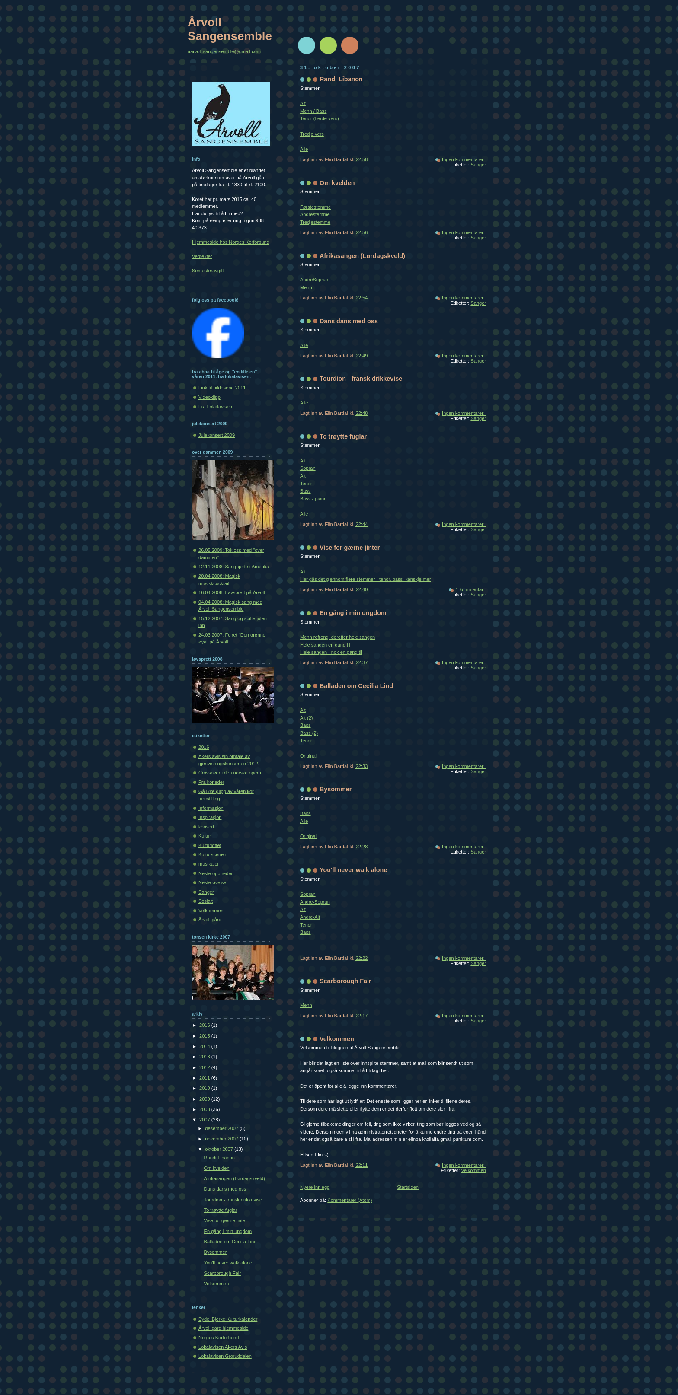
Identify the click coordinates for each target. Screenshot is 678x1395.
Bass (305, 491)
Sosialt (205, 901)
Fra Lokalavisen (215, 406)
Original (308, 755)
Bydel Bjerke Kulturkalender (227, 1319)
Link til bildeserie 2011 (222, 387)
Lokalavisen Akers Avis (222, 1347)
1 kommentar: (470, 589)
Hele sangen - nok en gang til (331, 652)
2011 (205, 1077)
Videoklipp (209, 397)
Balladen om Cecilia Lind (356, 685)
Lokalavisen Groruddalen (225, 1356)
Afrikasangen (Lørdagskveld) (362, 255)
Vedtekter (202, 256)
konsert (206, 826)
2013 (205, 1056)
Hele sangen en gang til (325, 644)
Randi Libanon (341, 79)
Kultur (204, 835)
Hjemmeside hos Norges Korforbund (230, 242)
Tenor (306, 483)
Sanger (478, 164)
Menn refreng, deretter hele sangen (337, 637)
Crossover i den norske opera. (230, 772)
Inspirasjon (209, 817)
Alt (303, 103)
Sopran (308, 468)
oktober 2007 (219, 1149)
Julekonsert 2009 (216, 435)
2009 (205, 1099)
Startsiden (408, 1187)
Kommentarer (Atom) (349, 1200)
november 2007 (222, 1138)
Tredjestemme (315, 222)
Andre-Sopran (315, 902)
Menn (306, 287)
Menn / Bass (313, 111)
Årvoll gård (209, 919)
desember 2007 (222, 1128)
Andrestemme (315, 214)
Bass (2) (309, 733)
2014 (205, 1046)
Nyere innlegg (314, 1187)
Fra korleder (211, 782)
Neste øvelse (212, 882)
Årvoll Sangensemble (230, 29)
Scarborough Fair (345, 981)
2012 (205, 1067)
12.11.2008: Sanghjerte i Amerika (233, 566)
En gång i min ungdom (353, 612)
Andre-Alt (310, 917)
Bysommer (336, 789)
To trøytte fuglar (343, 436)
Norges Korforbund (218, 1337)
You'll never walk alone (353, 869)
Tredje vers (312, 134)
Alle (304, 149)
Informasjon (211, 808)
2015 (205, 1035)
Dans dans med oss (349, 321)
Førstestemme (315, 207)
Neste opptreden (216, 873)
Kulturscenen (212, 854)
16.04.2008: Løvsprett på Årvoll (231, 592)
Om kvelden (337, 182)
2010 (205, 1088)
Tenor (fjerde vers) (319, 118)
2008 (205, 1109)
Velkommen (337, 1038)
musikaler (208, 863)
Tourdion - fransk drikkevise (361, 378)
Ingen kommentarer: (464, 159)
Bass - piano (313, 498)
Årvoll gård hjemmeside (223, 1328)
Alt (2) (306, 717)
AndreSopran (314, 279)
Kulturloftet (209, 845)
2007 (205, 1119)
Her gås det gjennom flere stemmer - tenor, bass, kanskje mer (365, 579)
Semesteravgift (208, 270)
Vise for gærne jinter (350, 547)
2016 (203, 747)
